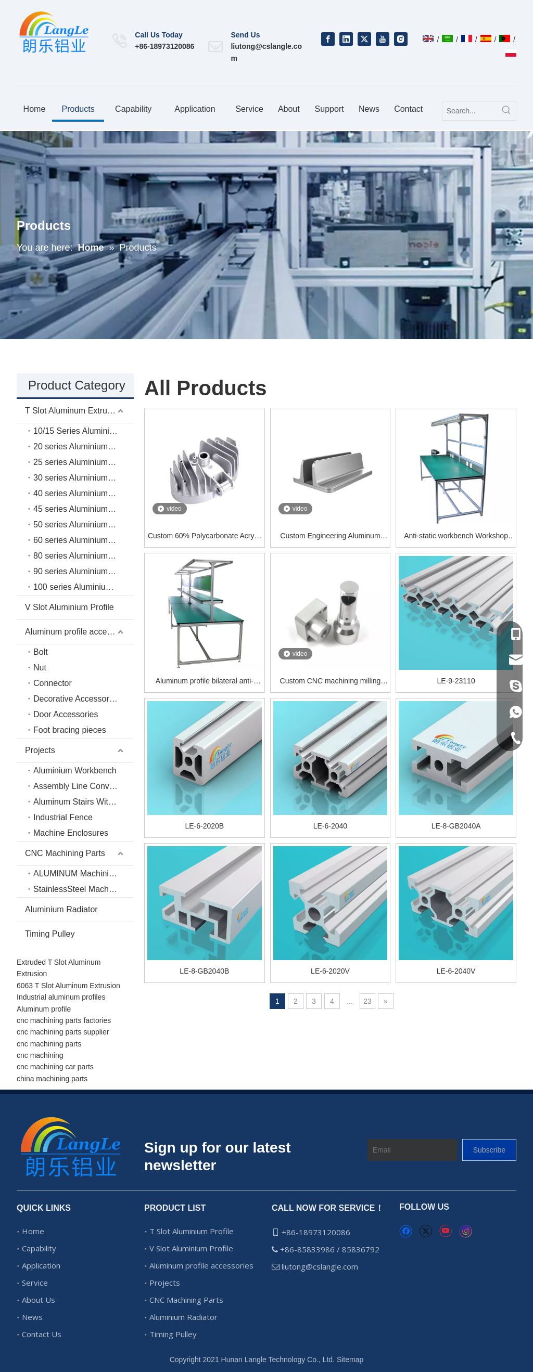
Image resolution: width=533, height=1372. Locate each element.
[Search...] (469, 110)
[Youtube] (382, 39)
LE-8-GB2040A (456, 826)
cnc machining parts (49, 1044)
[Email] (412, 1150)
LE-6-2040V (456, 971)
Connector (52, 683)
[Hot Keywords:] (506, 110)
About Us (38, 1300)
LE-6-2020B (204, 826)
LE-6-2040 (330, 826)
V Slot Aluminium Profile (69, 607)
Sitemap (350, 1359)
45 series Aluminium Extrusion (83, 508)
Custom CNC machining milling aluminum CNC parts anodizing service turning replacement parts (330, 682)
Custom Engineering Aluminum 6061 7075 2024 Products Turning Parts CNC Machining (330, 536)
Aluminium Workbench (75, 770)
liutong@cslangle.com (321, 1266)
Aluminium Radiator (61, 909)
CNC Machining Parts (65, 853)
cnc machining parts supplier (63, 1032)
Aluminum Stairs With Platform (83, 801)
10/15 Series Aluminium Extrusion (83, 430)
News (32, 1317)
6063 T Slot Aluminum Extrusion (68, 985)
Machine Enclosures (70, 833)
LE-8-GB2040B (204, 971)
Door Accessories (65, 714)
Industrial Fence (63, 817)
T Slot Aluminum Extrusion (73, 410)
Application (41, 1265)
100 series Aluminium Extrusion (83, 587)
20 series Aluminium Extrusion (83, 446)
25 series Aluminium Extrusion (83, 462)
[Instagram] (401, 39)
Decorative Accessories (76, 698)
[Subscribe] (489, 1150)
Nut (39, 667)
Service (35, 1282)
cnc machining (40, 1055)
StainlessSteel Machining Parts (83, 889)
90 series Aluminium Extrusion (83, 571)
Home (33, 1231)
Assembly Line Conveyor (79, 786)
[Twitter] (364, 39)
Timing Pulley (49, 933)
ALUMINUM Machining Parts (83, 873)
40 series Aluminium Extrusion (83, 493)
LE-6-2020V (330, 971)
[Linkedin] (346, 39)
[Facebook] (328, 39)
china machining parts (52, 1079)
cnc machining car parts (55, 1067)
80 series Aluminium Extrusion (83, 555)
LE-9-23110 (456, 681)
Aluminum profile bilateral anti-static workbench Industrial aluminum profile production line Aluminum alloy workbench (204, 682)
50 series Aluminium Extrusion (83, 524)
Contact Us (41, 1334)
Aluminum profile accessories (79, 631)
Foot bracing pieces (69, 730)
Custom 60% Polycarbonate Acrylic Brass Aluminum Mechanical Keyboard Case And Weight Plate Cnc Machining (204, 536)
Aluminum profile (44, 1009)
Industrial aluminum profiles (61, 997)
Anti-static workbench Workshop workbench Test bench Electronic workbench (456, 536)
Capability (39, 1248)
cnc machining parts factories (64, 1020)
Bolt (40, 652)
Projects (40, 750)
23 (367, 1001)
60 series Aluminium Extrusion (83, 540)
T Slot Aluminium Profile (191, 1231)
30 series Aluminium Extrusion (83, 477)
